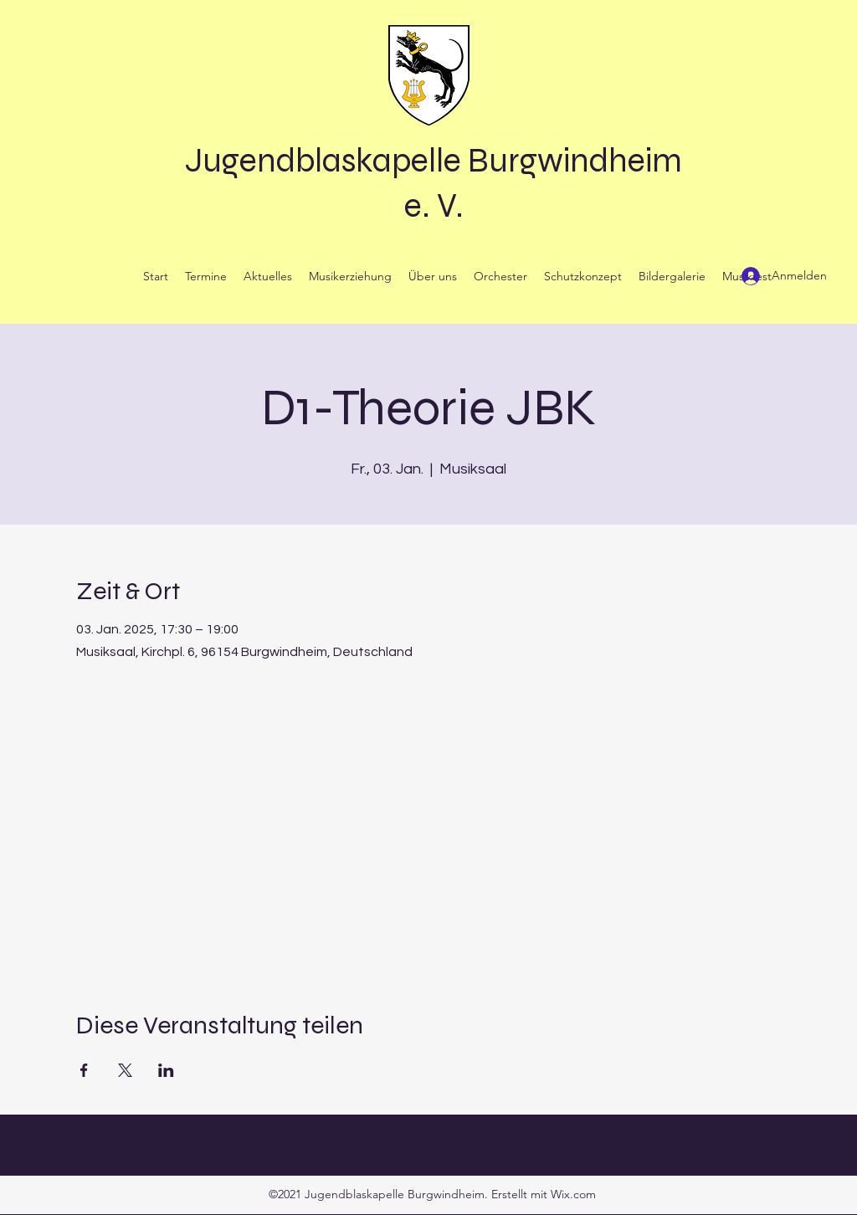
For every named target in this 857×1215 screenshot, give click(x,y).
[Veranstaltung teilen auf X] (125, 1070)
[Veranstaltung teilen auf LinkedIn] (166, 1070)
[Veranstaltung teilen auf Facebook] (84, 1070)
